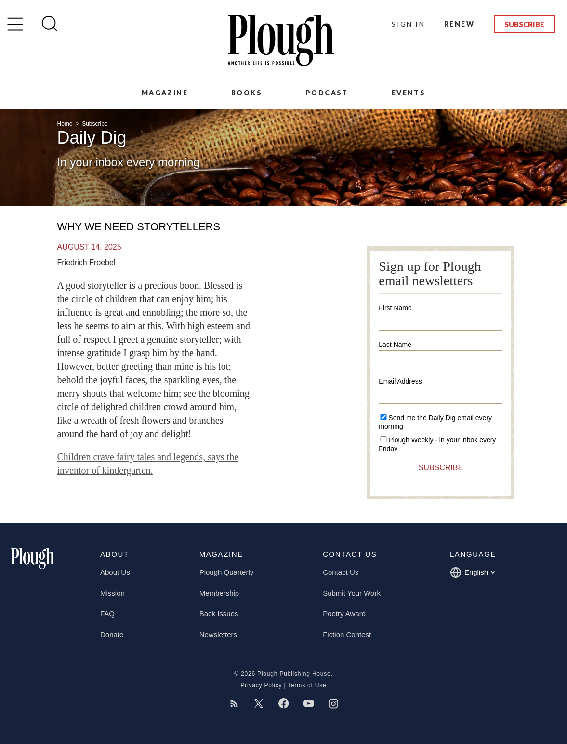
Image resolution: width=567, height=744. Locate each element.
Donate (111, 634)
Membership (219, 593)
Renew (459, 24)
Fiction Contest (347, 634)
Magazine (165, 93)
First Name (395, 308)
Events (408, 93)
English (472, 572)
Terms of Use (307, 685)
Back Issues (218, 614)
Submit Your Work (352, 593)
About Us (115, 572)
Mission (112, 593)
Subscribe (524, 24)
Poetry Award (344, 614)
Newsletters (218, 634)
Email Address (400, 381)
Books (246, 93)
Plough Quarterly (226, 572)
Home (65, 123)
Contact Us (340, 572)
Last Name (395, 344)
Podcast (326, 93)
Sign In (408, 24)
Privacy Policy (261, 685)
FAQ (107, 614)
